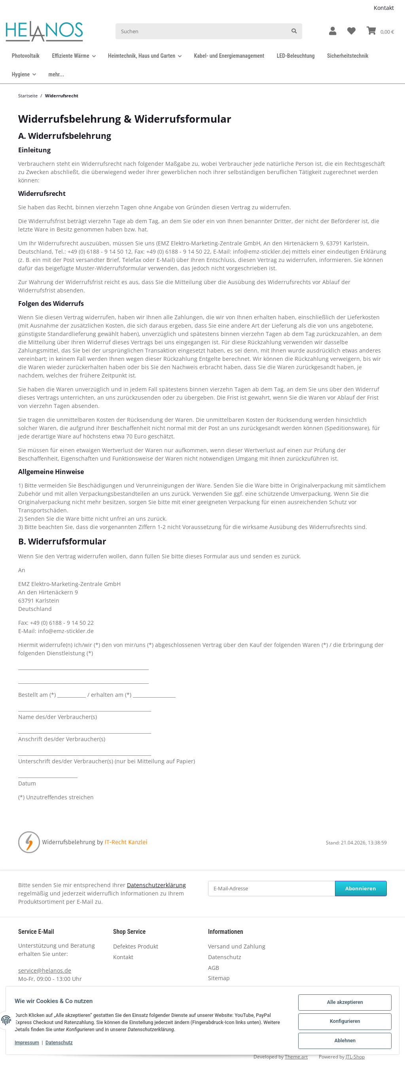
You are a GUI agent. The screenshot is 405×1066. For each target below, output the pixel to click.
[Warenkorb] (380, 31)
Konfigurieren (342, 1023)
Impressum (29, 1044)
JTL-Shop (355, 1056)
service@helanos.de (44, 970)
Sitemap (219, 978)
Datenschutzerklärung (156, 885)
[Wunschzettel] (351, 31)
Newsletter (222, 988)
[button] (333, 31)
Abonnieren (360, 888)
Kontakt (384, 7)
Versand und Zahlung (236, 946)
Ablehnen (342, 1041)
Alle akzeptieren (342, 1005)
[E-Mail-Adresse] (271, 888)
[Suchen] (200, 31)
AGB (213, 967)
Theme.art (296, 1056)
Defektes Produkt (135, 946)
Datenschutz (224, 957)
